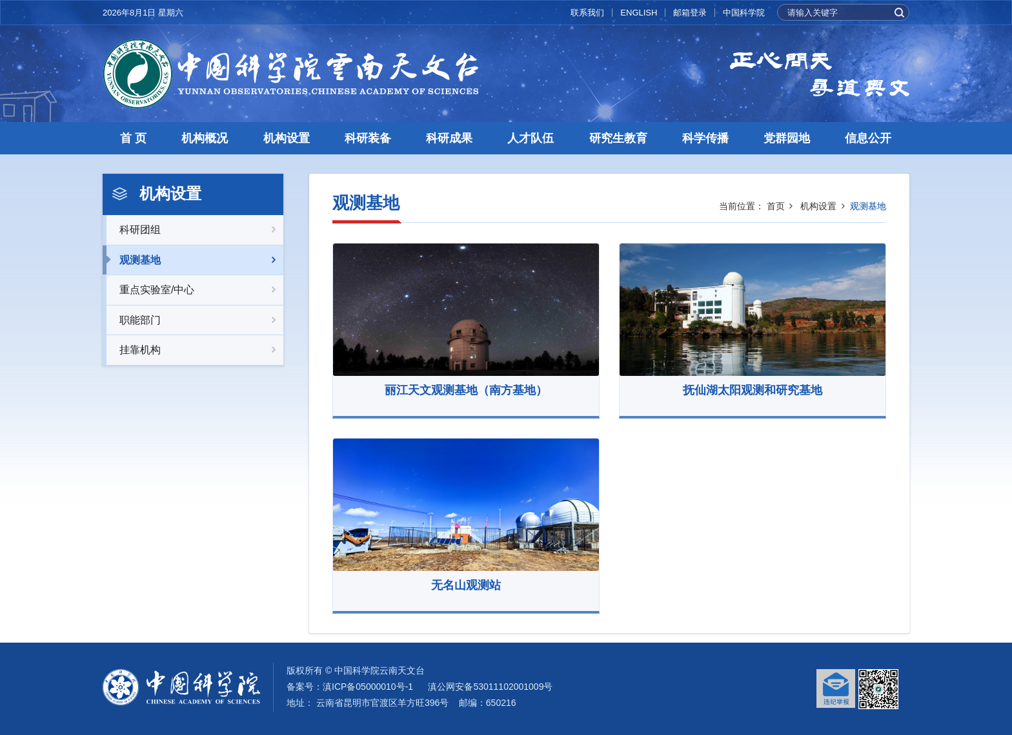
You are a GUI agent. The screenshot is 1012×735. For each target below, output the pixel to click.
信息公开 (868, 138)
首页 (776, 206)
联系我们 (587, 12)
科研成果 (449, 138)
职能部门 (193, 320)
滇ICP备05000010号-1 (368, 686)
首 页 (133, 138)
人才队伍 (530, 138)
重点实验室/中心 (193, 290)
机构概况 (204, 138)
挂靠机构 (193, 350)
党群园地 (787, 138)
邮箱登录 (690, 12)
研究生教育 (618, 138)
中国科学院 (744, 12)
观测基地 (193, 260)
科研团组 (193, 230)
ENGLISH (638, 12)
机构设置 (286, 138)
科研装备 (368, 138)
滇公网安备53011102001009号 (490, 686)
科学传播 (705, 138)
